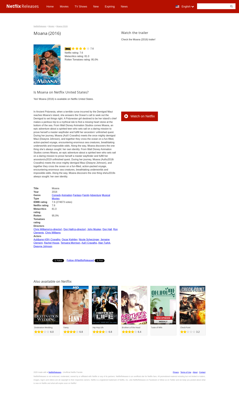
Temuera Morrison (70, 243)
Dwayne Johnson (43, 246)
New (96, 6)
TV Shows (81, 6)
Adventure (95, 195)
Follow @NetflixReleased (80, 260)
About (195, 372)
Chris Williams (53, 232)
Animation (66, 195)
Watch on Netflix (139, 116)
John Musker (94, 229)
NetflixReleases (40, 26)
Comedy (56, 195)
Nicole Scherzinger (89, 239)
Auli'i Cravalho (89, 243)
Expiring (110, 6)
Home (50, 6)
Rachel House (51, 243)
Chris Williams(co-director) (48, 229)
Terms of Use (185, 372)
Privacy (176, 372)
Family (85, 195)
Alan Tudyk (104, 243)
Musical (106, 195)
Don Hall (107, 229)
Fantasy (77, 195)
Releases (22, 6)
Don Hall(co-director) (74, 229)
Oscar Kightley (69, 239)
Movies (64, 6)
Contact (202, 372)
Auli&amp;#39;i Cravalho (47, 239)
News (124, 6)
